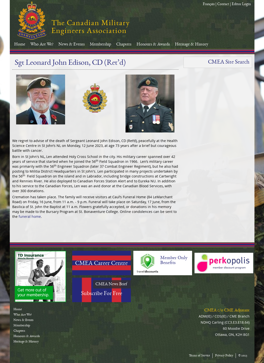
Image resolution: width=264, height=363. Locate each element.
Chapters (123, 44)
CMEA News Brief (111, 284)
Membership (100, 44)
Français (209, 4)
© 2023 (242, 355)
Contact (223, 4)
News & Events (71, 44)
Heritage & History (191, 44)
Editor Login (241, 4)
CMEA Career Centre (101, 264)
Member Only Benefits (173, 260)
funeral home (29, 216)
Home (19, 44)
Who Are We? (41, 44)
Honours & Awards (153, 44)
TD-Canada (40, 276)
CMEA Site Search (228, 62)
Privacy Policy (224, 355)
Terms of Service (199, 355)
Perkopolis (224, 263)
